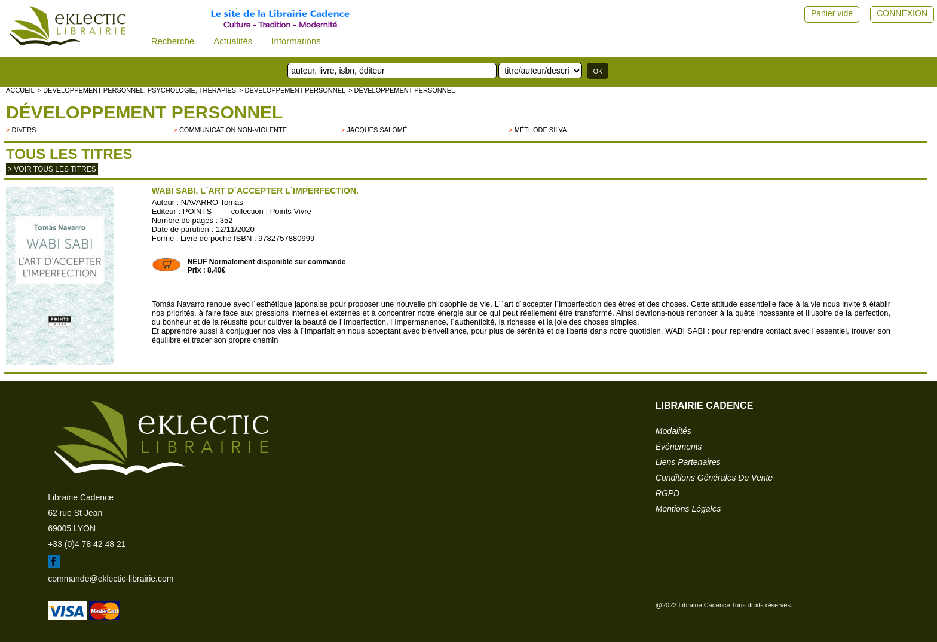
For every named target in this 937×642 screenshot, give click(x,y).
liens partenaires (688, 462)
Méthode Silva (541, 129)
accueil (20, 90)
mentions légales (688, 508)
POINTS (197, 211)
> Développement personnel (292, 90)
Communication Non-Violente (233, 129)
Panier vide (832, 13)
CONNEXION (902, 13)
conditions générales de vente (714, 477)
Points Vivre (290, 211)
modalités (673, 431)
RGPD (667, 493)
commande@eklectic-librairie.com (110, 578)
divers (23, 129)
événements (679, 446)
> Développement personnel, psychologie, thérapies (137, 90)
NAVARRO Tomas (212, 202)
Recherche (173, 41)
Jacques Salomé (377, 129)
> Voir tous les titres (52, 169)
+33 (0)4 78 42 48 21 (86, 544)
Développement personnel (144, 112)
